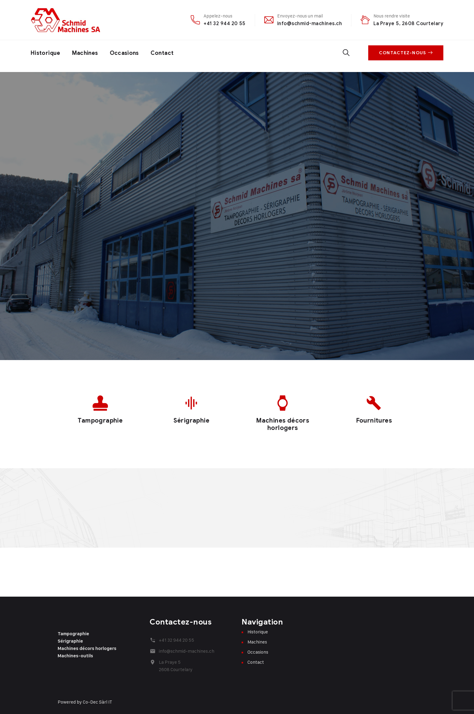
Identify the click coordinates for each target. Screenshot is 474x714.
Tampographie (100, 420)
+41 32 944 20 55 (225, 23)
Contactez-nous (406, 52)
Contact (162, 53)
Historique (45, 53)
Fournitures (374, 420)
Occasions (124, 53)
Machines (85, 53)
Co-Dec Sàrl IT (97, 702)
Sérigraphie (191, 420)
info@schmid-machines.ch (309, 23)
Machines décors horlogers (282, 424)
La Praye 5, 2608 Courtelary (408, 23)
